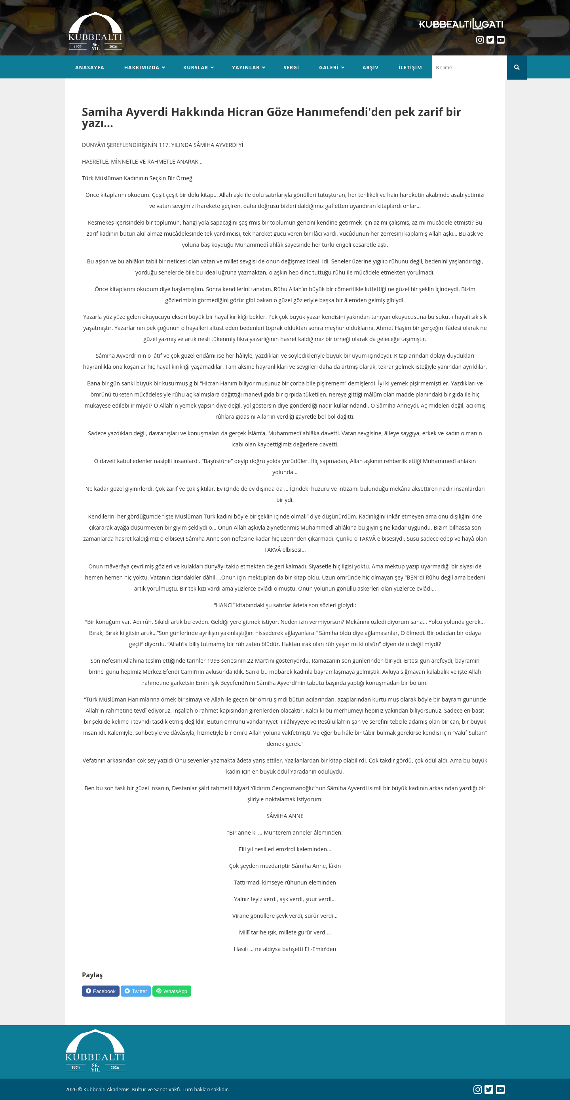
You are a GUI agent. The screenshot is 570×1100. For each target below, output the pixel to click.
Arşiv (373, 67)
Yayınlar (248, 67)
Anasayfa (90, 67)
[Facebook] (102, 991)
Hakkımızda (143, 67)
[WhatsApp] (178, 991)
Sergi (293, 67)
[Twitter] (140, 991)
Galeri (331, 67)
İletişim (413, 67)
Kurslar (196, 67)
